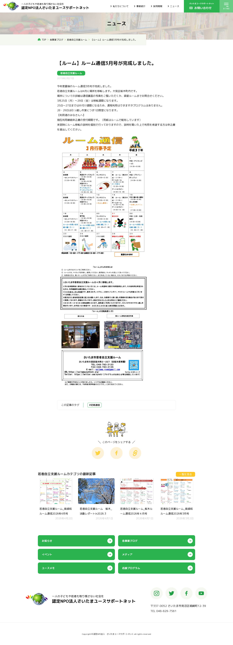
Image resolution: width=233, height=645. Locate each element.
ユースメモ (48, 568)
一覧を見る (185, 474)
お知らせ (47, 541)
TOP (44, 39)
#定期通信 (94, 404)
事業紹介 (140, 6)
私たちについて (121, 6)
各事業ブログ (56, 39)
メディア (127, 554)
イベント (47, 554)
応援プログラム (131, 568)
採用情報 (157, 6)
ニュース (174, 6)
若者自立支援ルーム (77, 39)
